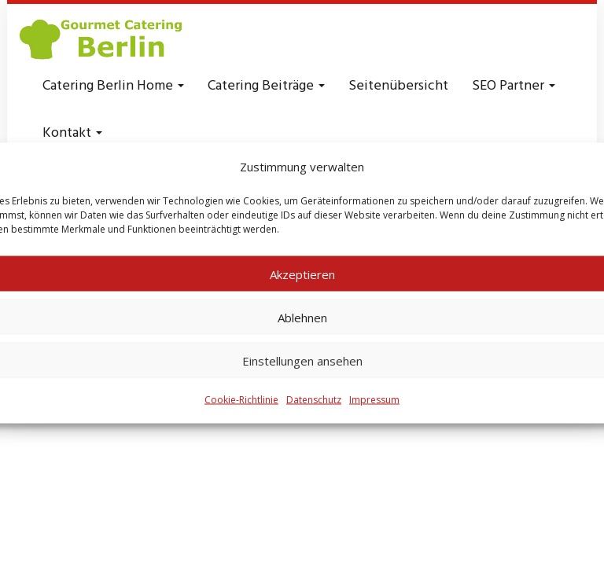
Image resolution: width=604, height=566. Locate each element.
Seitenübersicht (398, 86)
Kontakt (72, 133)
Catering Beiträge (266, 86)
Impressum (374, 399)
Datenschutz (313, 399)
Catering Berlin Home (113, 86)
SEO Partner (513, 86)
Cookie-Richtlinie (241, 399)
